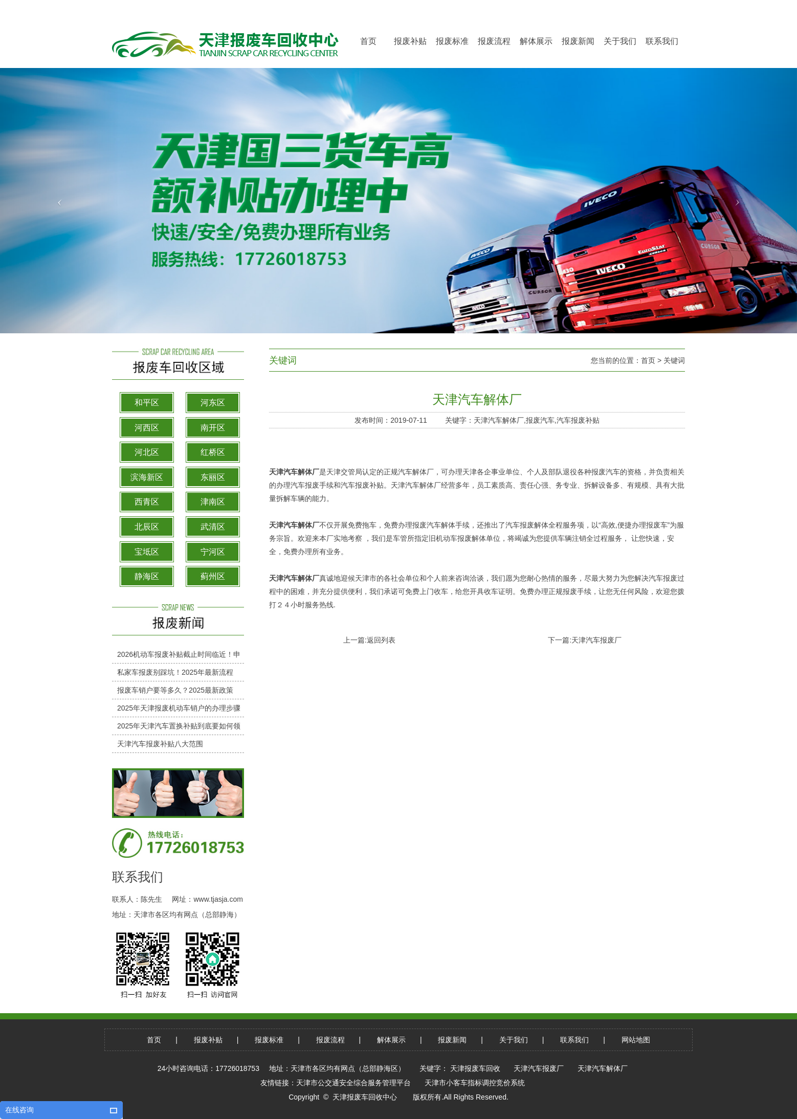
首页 (648, 360)
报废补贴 (208, 1040)
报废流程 (330, 1040)
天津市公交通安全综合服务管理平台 (353, 1083)
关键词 (674, 360)
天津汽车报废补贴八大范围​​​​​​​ (160, 744)
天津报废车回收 (475, 1068)
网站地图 (636, 1040)
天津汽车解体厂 (294, 472)
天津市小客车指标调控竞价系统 (475, 1083)
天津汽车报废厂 (596, 640)
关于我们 (513, 1040)
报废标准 (269, 1040)
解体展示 (391, 1040)
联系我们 (574, 1040)
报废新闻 (452, 1040)
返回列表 (381, 640)
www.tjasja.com (217, 899)
